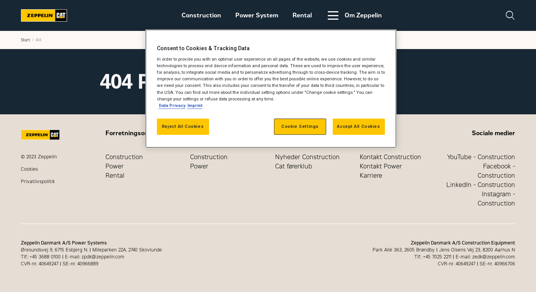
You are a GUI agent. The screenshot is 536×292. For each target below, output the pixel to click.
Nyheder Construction (307, 157)
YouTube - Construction (481, 157)
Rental (302, 15)
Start (25, 39)
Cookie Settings (300, 126)
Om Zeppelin (354, 15)
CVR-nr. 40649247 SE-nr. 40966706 (476, 264)
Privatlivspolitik (38, 181)
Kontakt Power (381, 166)
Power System (256, 15)
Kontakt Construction (390, 157)
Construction (201, 15)
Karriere (371, 175)
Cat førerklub (293, 166)
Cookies (29, 169)
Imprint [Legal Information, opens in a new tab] (194, 105)
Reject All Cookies (183, 126)
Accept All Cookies (358, 126)
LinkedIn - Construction (480, 184)
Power (114, 166)
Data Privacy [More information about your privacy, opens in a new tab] (172, 105)
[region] (270, 88)
